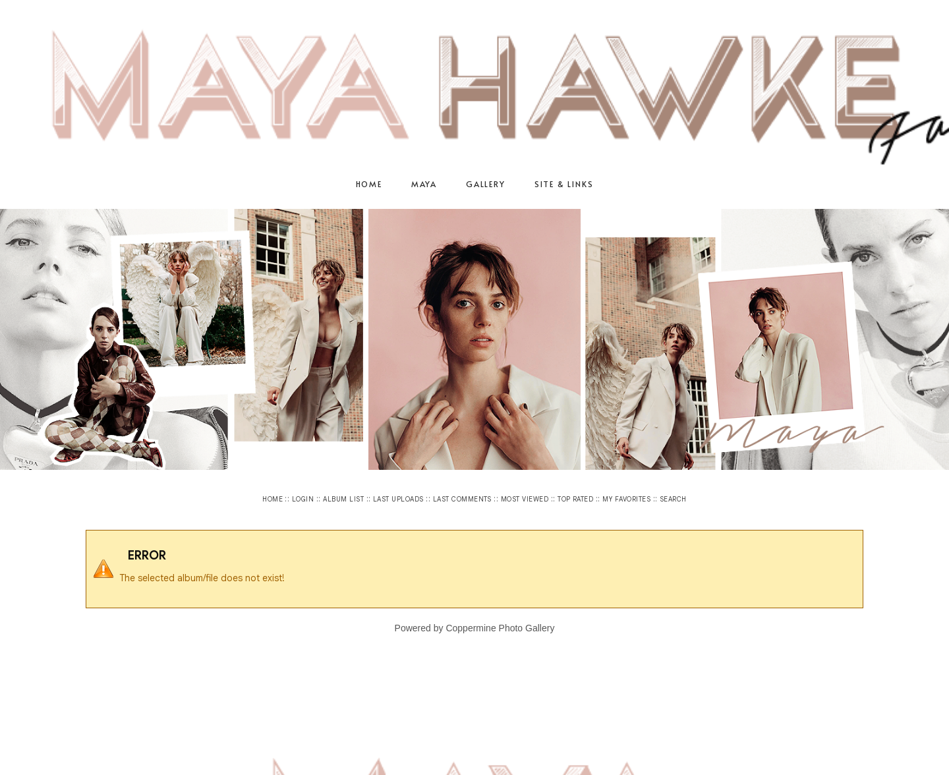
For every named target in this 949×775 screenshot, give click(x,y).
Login (303, 499)
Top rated (575, 499)
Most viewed (524, 499)
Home (369, 184)
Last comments (462, 499)
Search (673, 499)
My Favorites (626, 499)
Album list (343, 499)
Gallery (485, 184)
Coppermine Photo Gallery (500, 628)
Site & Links (564, 184)
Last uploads (398, 499)
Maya (424, 184)
